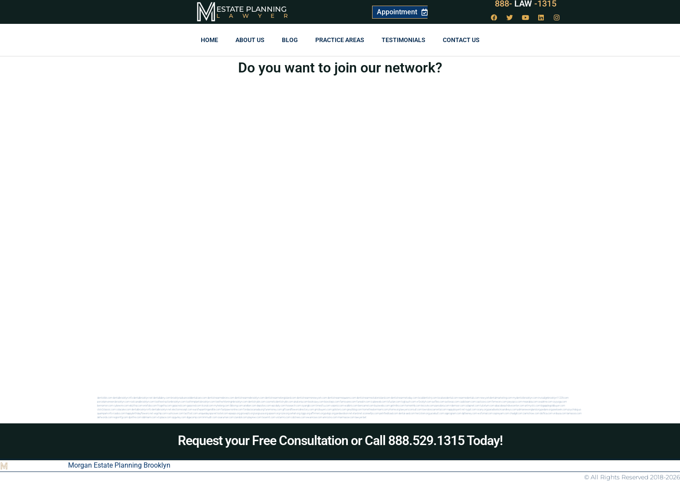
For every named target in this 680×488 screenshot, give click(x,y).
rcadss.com (119, 413)
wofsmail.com (485, 413)
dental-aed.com (407, 413)
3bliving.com (236, 405)
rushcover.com (175, 413)
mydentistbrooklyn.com (525, 397)
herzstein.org (422, 413)
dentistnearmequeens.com (341, 397)
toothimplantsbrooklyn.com (200, 401)
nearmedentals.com (469, 397)
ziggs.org (305, 413)
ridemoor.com (457, 405)
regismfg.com (120, 417)
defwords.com (105, 417)
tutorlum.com (487, 405)
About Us (250, 39)
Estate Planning (251, 9)
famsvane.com (348, 401)
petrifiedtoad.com (388, 413)
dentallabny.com (161, 397)
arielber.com (249, 405)
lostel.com (222, 413)
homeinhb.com (413, 405)
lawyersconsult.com (411, 409)
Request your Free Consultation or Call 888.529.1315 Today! (340, 440)
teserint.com (268, 417)
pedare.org (546, 409)
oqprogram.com (453, 413)
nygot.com (471, 409)
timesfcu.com (323, 405)
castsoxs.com (483, 401)
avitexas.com (452, 401)
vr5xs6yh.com (424, 401)
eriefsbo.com (150, 405)
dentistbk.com (104, 397)
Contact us (461, 39)
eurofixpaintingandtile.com (207, 409)
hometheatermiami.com (375, 409)
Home (209, 39)
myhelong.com (221, 405)
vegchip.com (160, 413)
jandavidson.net (344, 413)
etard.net (357, 413)
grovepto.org (247, 413)
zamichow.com (531, 413)
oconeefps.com (371, 413)
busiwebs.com (382, 405)
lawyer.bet (360, 417)
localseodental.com (448, 397)
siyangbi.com (308, 405)
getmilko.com (397, 405)
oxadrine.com (545, 401)
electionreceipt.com (182, 409)
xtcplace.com (164, 417)
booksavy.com (316, 401)
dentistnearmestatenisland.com (373, 397)
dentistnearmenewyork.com (312, 397)
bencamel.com (366, 405)
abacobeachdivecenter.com (509, 405)
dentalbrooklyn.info (123, 397)
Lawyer (256, 15)
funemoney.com (273, 409)
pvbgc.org (330, 413)
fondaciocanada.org (253, 409)
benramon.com (105, 405)
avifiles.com (438, 401)
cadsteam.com (468, 401)
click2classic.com (106, 409)
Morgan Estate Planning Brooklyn (119, 465)
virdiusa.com (559, 413)
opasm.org (274, 413)
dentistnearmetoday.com (404, 397)
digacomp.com (194, 417)
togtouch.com (408, 401)
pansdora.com (442, 405)
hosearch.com (293, 405)
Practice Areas (339, 39)
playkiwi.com (255, 417)
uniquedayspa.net (207, 413)
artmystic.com (532, 405)
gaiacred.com (179, 405)
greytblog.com (354, 409)
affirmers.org (317, 413)
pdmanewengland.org (528, 409)
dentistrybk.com (256, 401)
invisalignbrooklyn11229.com (553, 397)
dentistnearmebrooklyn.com (250, 397)
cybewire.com (121, 405)
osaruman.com (226, 417)
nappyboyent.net (456, 409)
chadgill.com (516, 413)
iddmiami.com (149, 417)
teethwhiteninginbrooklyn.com (232, 401)
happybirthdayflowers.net (139, 413)
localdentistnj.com (427, 397)
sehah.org (295, 413)
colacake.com (123, 409)
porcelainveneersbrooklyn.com (113, 401)
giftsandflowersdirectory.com (298, 409)
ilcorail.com (207, 405)
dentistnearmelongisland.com (280, 397)
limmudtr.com (210, 417)
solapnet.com (472, 405)
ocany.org (482, 409)
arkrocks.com (330, 417)
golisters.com (339, 409)
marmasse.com (346, 417)
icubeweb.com (378, 401)
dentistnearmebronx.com (220, 397)
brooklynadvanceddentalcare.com (189, 397)
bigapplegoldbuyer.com (553, 405)
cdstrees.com (298, 417)
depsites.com (264, 405)
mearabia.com (530, 401)
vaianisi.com (337, 405)
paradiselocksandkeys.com (502, 409)
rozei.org (284, 413)
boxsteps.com (332, 401)
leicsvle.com (427, 405)
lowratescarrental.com (434, 409)
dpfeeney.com (469, 413)
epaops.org (234, 413)
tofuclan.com (394, 401)
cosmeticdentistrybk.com (279, 401)
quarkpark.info (104, 413)
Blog (290, 39)
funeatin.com (363, 401)
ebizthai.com (136, 405)
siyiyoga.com (560, 401)
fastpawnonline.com (232, 409)
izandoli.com (240, 417)
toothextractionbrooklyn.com (170, 401)
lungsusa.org (261, 413)
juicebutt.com (437, 413)
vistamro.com (283, 417)
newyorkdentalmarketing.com (496, 397)
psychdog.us (574, 409)
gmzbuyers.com (323, 409)
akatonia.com (301, 401)
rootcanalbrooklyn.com (142, 401)
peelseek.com (559, 409)
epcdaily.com (278, 405)
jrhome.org (394, 409)
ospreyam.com (501, 413)
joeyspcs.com (514, 401)
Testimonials (403, 39)
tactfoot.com (191, 413)
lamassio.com (574, 413)
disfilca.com (546, 413)
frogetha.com (164, 405)
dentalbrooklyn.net (143, 397)
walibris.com (351, 405)
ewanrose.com (314, 417)
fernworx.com (499, 401)
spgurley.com (179, 417)
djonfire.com (134, 417)
